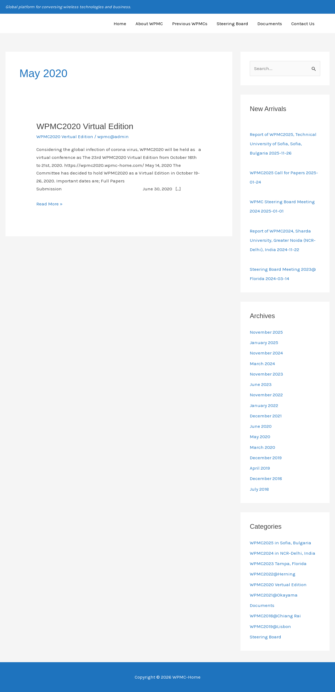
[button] (327, 23)
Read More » (49, 203)
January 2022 (264, 405)
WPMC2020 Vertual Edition (64, 136)
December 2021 (266, 415)
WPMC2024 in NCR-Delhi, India (282, 553)
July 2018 (259, 489)
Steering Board (232, 23)
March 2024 (262, 363)
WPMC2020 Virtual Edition (84, 126)
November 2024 (266, 353)
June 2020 (261, 426)
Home (120, 23)
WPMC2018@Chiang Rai (275, 615)
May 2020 (260, 436)
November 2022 (266, 394)
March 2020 (262, 447)
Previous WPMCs (189, 23)
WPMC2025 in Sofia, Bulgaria (280, 542)
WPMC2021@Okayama (274, 595)
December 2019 (266, 457)
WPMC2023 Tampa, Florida (278, 563)
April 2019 (260, 468)
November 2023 (266, 374)
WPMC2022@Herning (272, 574)
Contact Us (303, 23)
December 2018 (266, 478)
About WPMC (149, 23)
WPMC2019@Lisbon (270, 626)
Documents (269, 23)
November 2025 (266, 332)
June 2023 (261, 384)
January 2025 (264, 342)
